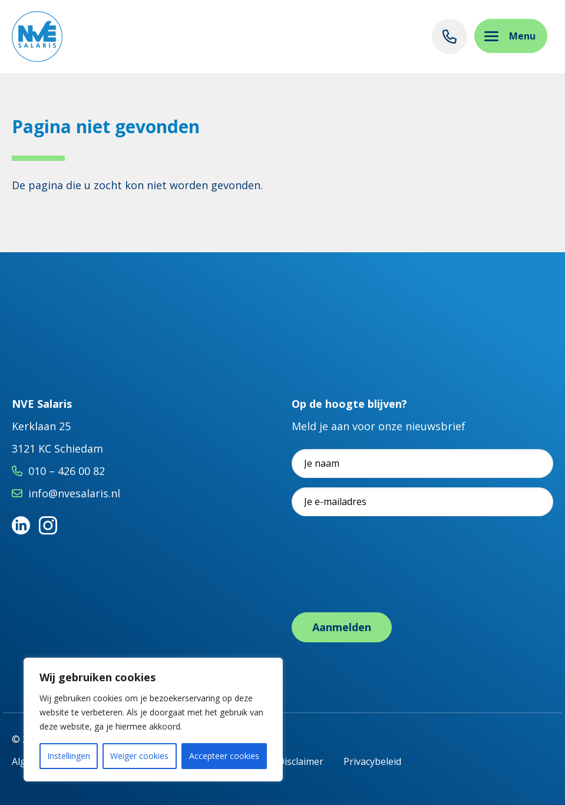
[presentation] (381, 576)
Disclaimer (300, 761)
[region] (153, 719)
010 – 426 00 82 (66, 471)
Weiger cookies (139, 755)
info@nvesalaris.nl (74, 493)
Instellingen (68, 755)
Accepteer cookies (224, 755)
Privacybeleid (372, 761)
